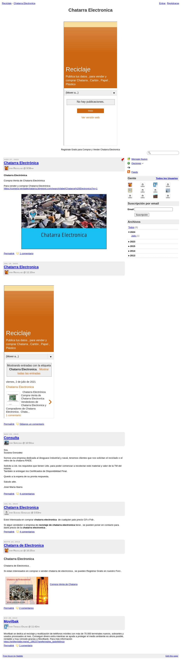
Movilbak (11, 621)
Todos (131, 227)
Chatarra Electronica (24, 3)
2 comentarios (26, 608)
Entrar (162, 3)
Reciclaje (7, 3)
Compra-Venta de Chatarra (63, 584)
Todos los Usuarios (167, 178)
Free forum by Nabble (13, 656)
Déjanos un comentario (32, 424)
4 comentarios (27, 493)
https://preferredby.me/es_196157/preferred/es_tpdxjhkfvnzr (34, 641)
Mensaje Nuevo (139, 159)
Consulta (11, 438)
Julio (133, 235)
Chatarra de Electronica (24, 545)
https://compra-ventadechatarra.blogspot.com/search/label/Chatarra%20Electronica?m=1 (51, 188)
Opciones (136, 163)
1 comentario (26, 253)
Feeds (135, 172)
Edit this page (172, 656)
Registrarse (173, 3)
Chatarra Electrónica (21, 163)
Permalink (9, 253)
